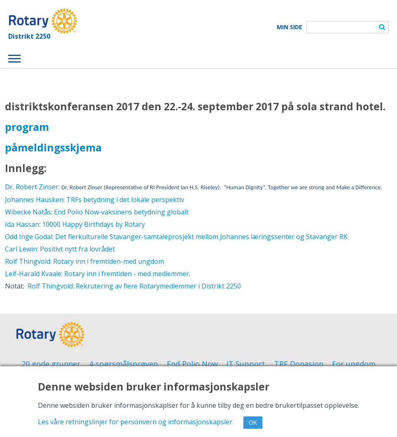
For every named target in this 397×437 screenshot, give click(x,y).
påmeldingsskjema (53, 147)
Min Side (289, 27)
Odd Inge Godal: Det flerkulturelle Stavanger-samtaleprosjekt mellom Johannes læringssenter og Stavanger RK (176, 236)
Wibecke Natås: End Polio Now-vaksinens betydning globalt (97, 211)
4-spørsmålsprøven (123, 364)
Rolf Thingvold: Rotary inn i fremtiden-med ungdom (84, 261)
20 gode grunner (50, 364)
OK (253, 422)
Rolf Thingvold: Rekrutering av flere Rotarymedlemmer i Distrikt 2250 (132, 286)
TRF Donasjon (298, 364)
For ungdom (354, 364)
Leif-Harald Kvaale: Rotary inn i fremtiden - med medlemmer (97, 273)
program (27, 127)
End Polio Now (192, 364)
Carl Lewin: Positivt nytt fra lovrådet (60, 248)
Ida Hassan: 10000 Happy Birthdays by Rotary (75, 224)
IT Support (246, 364)
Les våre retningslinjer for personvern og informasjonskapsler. (136, 421)
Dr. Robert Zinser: (193, 186)
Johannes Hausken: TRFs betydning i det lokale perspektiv (94, 199)
